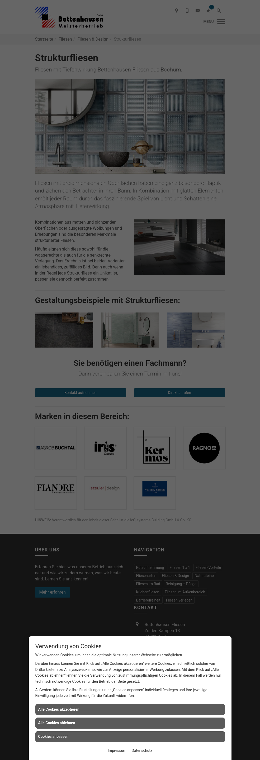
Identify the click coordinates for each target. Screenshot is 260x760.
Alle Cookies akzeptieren (58, 709)
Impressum (117, 750)
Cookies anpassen (53, 736)
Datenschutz (142, 750)
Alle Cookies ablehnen (56, 723)
